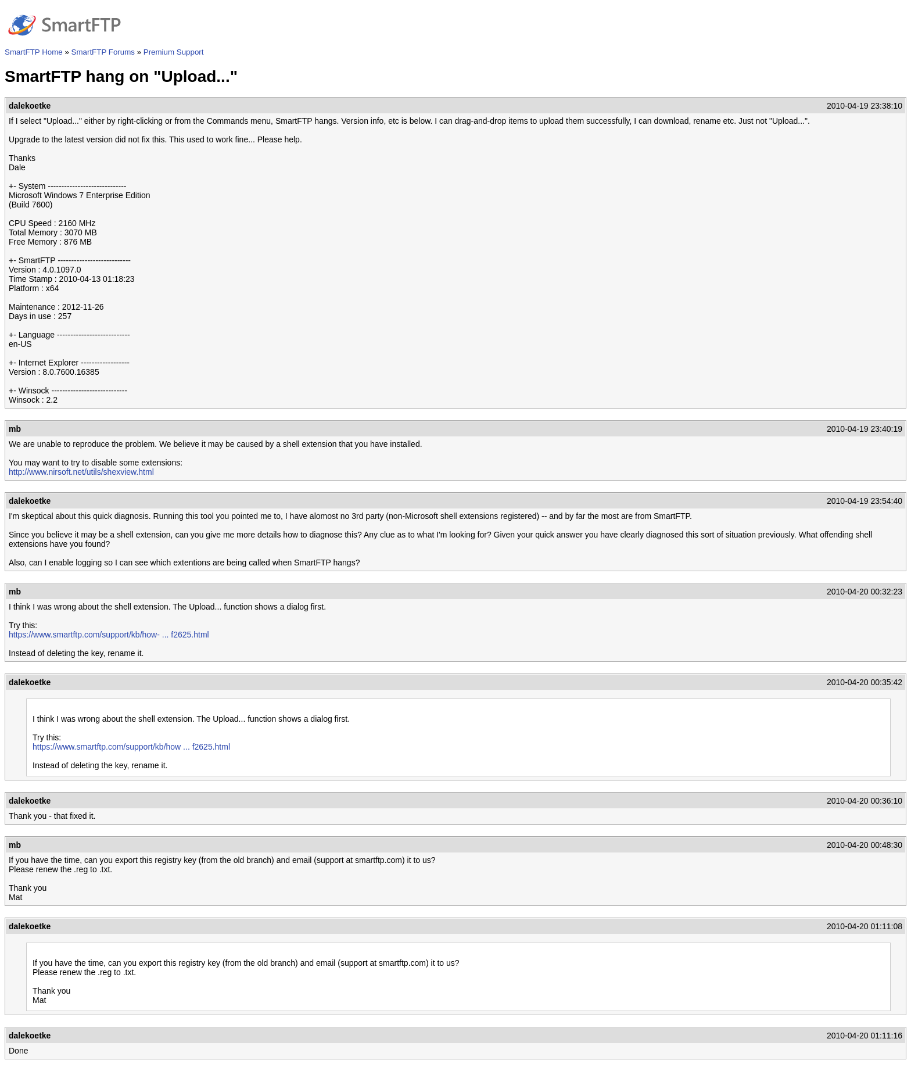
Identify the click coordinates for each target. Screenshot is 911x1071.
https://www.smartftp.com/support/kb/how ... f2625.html (131, 746)
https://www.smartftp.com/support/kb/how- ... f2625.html (109, 634)
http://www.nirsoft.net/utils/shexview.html (81, 472)
